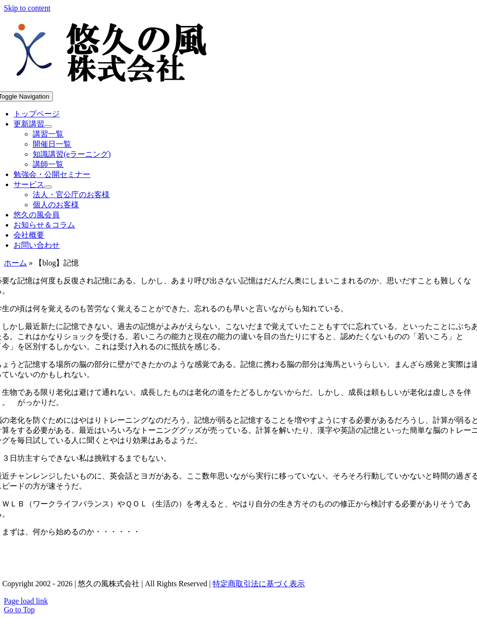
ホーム (15, 263)
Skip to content (27, 8)
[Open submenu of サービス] (48, 187)
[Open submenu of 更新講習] (48, 126)
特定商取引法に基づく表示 (259, 584)
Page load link (26, 601)
